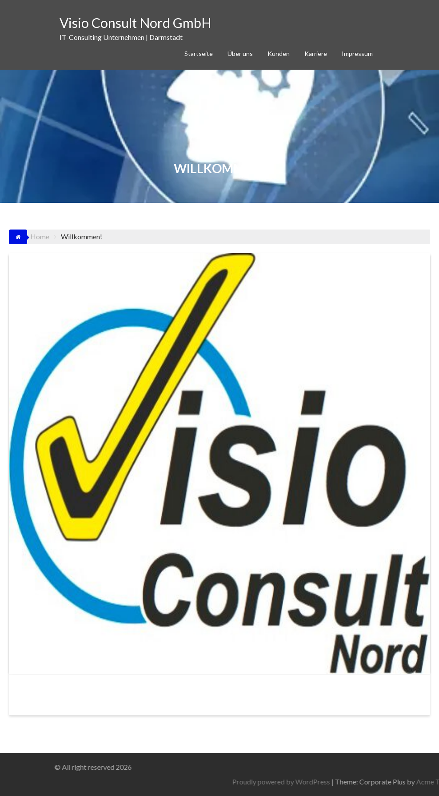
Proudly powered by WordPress (321, 781)
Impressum (357, 53)
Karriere (315, 53)
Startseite (198, 53)
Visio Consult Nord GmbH (136, 23)
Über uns (240, 53)
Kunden (278, 53)
